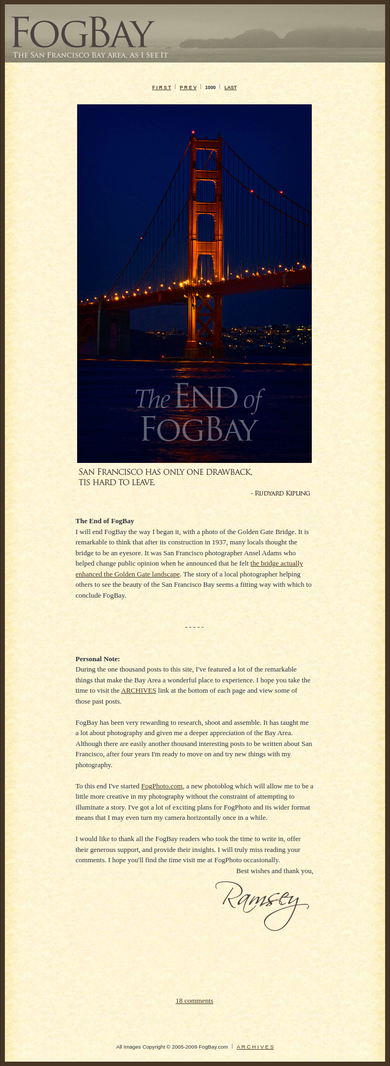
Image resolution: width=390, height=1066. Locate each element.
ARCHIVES (138, 690)
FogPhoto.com (162, 786)
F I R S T (161, 87)
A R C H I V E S (255, 1047)
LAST (230, 87)
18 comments (194, 1000)
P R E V (188, 87)
